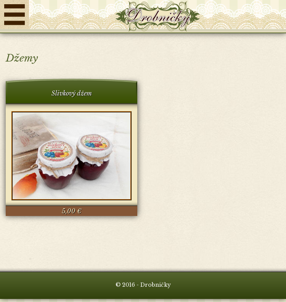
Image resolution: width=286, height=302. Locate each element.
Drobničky (157, 16)
